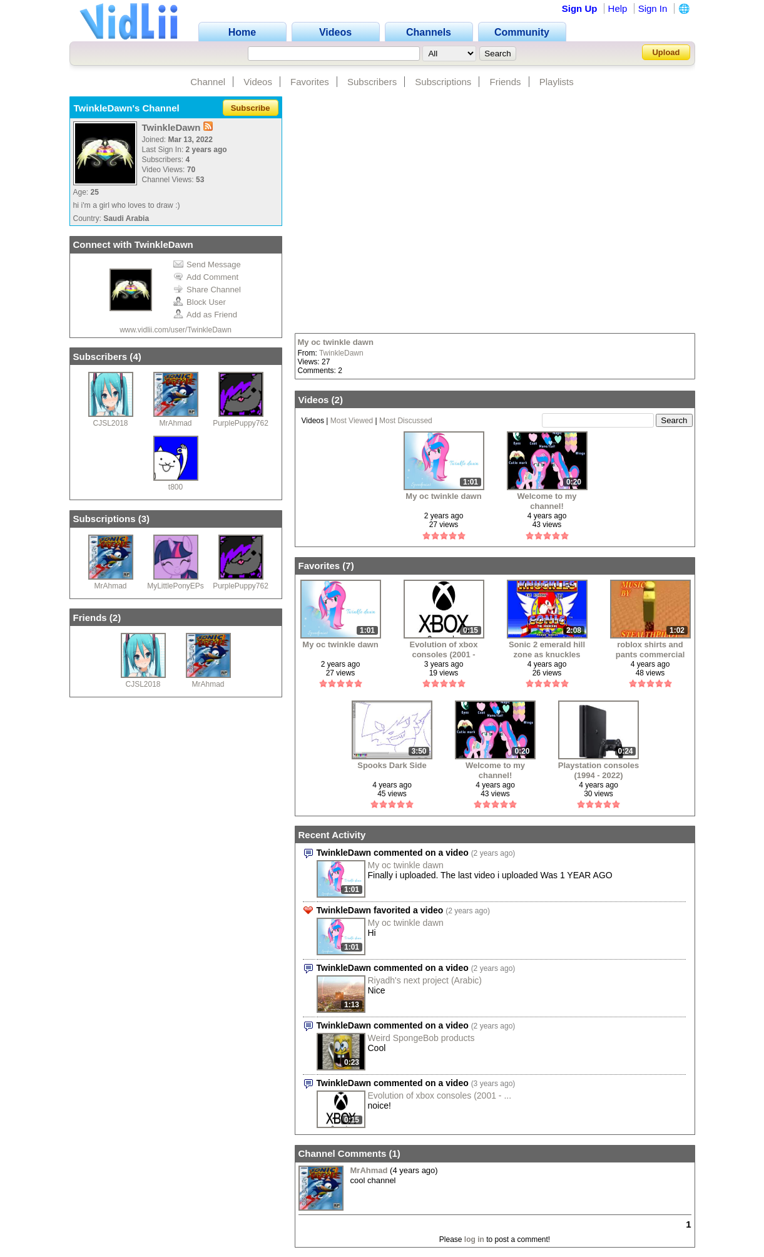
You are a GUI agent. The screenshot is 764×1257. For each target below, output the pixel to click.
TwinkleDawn (341, 353)
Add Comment (205, 277)
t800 (175, 487)
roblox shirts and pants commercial (650, 649)
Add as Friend (205, 314)
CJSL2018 (110, 423)
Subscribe (250, 108)
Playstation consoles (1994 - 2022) (598, 770)
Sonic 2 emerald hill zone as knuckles (547, 649)
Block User (199, 302)
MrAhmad (175, 423)
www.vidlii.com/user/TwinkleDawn (176, 330)
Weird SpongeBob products (421, 1038)
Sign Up (580, 8)
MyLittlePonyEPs (175, 586)
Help (618, 8)
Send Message (207, 264)
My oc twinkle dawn (336, 342)
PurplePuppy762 (240, 423)
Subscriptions (443, 81)
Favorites (309, 81)
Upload (666, 52)
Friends (505, 81)
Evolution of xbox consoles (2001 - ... (440, 1095)
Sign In (653, 8)
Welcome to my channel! (546, 501)
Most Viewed (351, 420)
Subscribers (372, 81)
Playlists (556, 81)
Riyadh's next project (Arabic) (425, 980)
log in (474, 1239)
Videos (257, 81)
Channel (207, 81)
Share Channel (207, 289)
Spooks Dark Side (392, 765)
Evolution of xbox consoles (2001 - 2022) (443, 649)
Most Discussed (405, 420)
